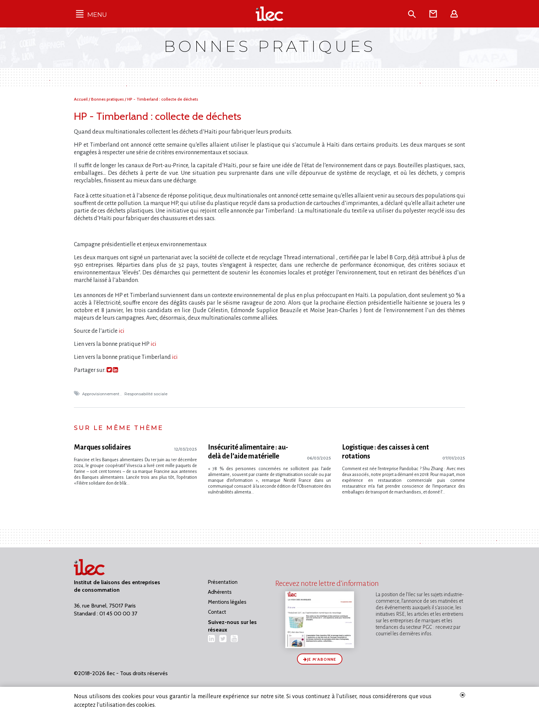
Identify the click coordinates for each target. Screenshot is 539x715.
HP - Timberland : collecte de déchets (162, 99)
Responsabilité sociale (146, 393)
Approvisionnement (101, 393)
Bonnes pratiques (108, 99)
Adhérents (220, 592)
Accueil (81, 99)
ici (121, 331)
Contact (217, 612)
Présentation (223, 582)
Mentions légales (227, 602)
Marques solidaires (102, 447)
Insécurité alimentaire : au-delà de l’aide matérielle (248, 451)
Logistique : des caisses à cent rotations (385, 451)
